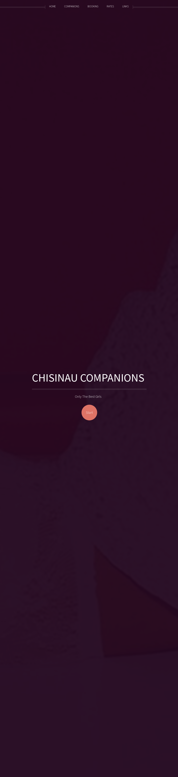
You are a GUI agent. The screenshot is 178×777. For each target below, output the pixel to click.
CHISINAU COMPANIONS (89, 377)
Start (89, 412)
